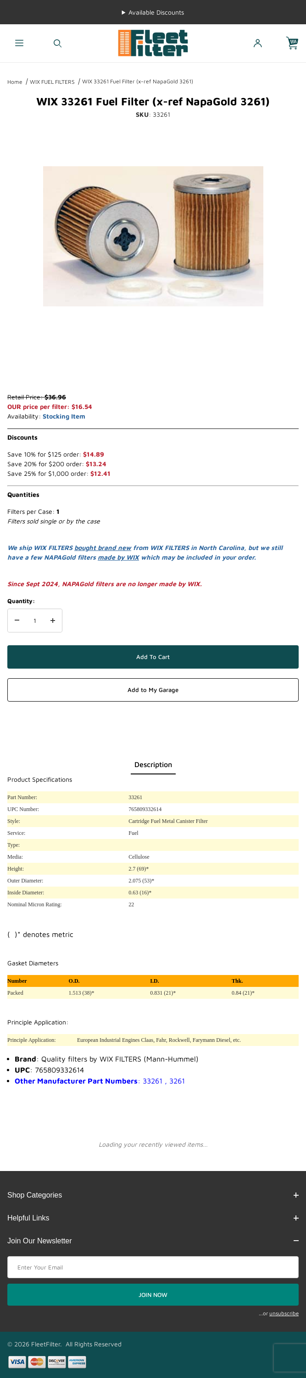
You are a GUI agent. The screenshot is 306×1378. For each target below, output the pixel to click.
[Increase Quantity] (53, 620)
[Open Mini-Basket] (296, 43)
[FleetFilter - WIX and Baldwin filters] (153, 42)
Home (14, 81)
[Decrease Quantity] (17, 620)
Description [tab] (153, 764)
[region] (153, 370)
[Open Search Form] (57, 43)
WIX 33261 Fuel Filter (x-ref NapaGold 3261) (137, 81)
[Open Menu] (19, 43)
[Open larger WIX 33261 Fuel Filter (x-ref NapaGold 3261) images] (153, 236)
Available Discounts (156, 12)
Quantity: (21, 601)
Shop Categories (153, 1195)
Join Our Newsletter (153, 1241)
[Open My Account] (257, 43)
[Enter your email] (153, 1267)
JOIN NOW (153, 1294)
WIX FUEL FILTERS (52, 81)
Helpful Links (153, 1218)
